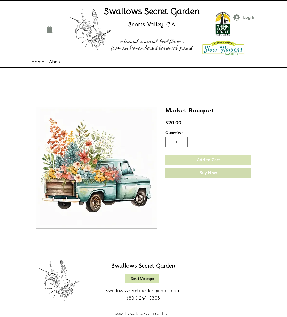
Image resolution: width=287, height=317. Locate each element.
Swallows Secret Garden (152, 10)
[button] (50, 29)
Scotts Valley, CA (151, 24)
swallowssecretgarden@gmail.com (143, 290)
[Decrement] (169, 142)
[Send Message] (142, 278)
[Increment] (183, 142)
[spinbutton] (176, 142)
